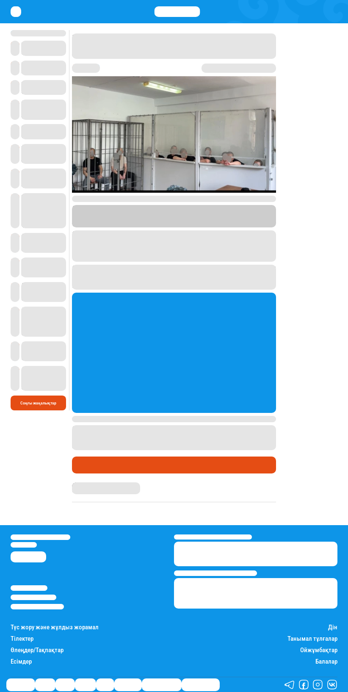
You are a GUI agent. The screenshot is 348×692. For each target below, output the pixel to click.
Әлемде (85, 684)
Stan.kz (212, 219)
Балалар (326, 661)
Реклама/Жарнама (33, 597)
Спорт (105, 684)
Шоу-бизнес (128, 684)
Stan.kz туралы (29, 588)
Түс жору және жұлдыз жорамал (55, 627)
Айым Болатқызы (89, 484)
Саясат (65, 684)
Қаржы (45, 684)
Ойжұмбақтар (318, 650)
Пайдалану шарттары (37, 606)
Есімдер (21, 661)
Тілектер (22, 638)
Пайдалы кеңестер (200, 684)
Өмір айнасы (95, 464)
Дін (332, 627)
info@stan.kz (24, 545)
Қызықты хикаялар (161, 684)
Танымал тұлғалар (312, 638)
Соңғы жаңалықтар (38, 403)
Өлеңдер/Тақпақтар (37, 650)
